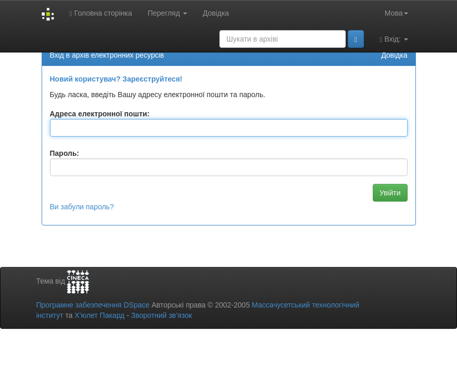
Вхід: (394, 39)
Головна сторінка (101, 13)
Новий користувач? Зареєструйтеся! (116, 79)
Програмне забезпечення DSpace (93, 305)
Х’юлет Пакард (99, 315)
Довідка (216, 13)
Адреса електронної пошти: (100, 114)
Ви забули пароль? (82, 207)
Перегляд (167, 13)
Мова (396, 13)
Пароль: (65, 153)
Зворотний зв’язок (161, 315)
